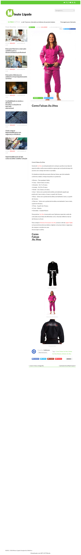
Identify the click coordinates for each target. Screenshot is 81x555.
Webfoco (29, 550)
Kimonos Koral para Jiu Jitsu (48, 222)
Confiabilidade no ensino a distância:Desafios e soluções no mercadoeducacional (14, 104)
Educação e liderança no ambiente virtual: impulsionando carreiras (16, 76)
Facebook (72, 29)
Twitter (66, 29)
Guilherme (44, 27)
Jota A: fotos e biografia (37, 365)
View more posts (43, 352)
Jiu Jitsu (39, 166)
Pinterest (58, 358)
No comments (49, 98)
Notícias (32, 27)
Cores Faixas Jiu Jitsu (62, 351)
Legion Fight (68, 222)
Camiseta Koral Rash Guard (67, 365)
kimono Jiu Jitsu (66, 354)
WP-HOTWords (45, 553)
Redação (12, 43)
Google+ (50, 358)
